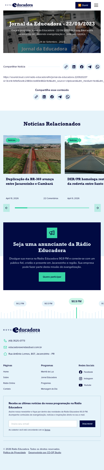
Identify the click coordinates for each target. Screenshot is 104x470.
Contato (7, 388)
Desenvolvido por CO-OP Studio (44, 452)
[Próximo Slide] (97, 208)
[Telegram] (89, 67)
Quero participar (52, 276)
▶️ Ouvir (83, 5)
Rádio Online (9, 383)
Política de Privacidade (14, 452)
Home (6, 371)
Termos (47, 429)
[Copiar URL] (66, 67)
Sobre (6, 377)
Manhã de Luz (47, 371)
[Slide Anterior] (6, 208)
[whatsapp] (97, 67)
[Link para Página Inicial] (19, 5)
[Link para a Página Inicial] (21, 330)
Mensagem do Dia (49, 388)
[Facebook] (81, 67)
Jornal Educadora (49, 377)
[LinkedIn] (74, 67)
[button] (95, 5)
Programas (46, 383)
